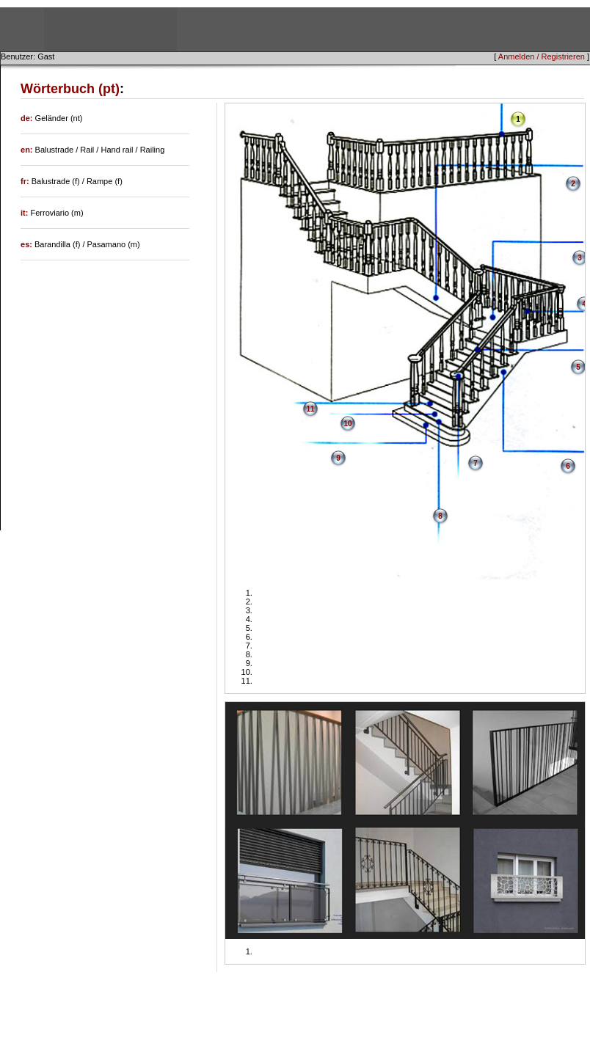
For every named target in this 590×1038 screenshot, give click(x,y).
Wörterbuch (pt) (70, 88)
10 (347, 424)
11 (310, 409)
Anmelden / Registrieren (541, 56)
